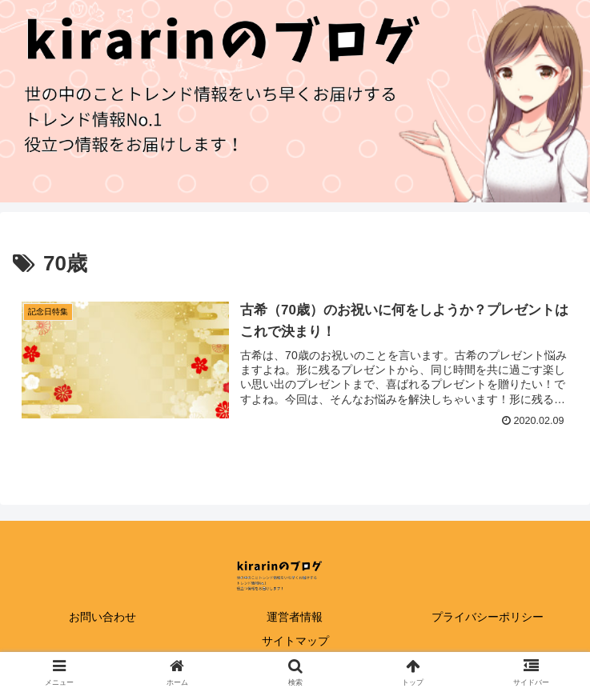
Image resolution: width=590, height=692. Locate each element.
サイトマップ (295, 640)
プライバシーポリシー (487, 616)
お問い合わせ (102, 616)
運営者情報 (295, 616)
